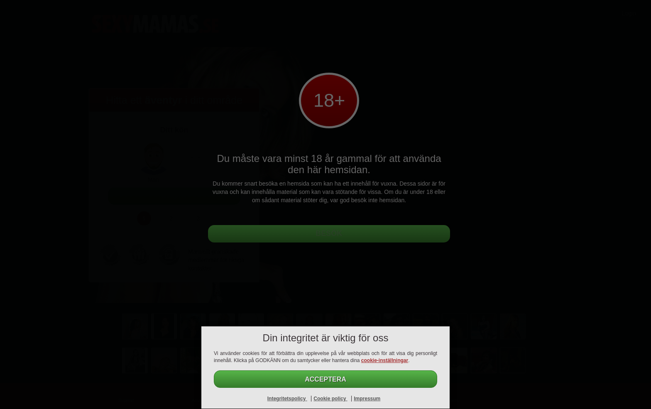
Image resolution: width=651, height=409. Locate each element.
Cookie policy (330, 399)
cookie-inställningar (384, 360)
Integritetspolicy (287, 399)
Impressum (367, 399)
